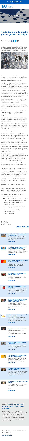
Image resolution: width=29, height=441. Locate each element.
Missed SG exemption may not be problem (17, 287)
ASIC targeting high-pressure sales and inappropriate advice (17, 356)
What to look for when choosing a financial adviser (17, 234)
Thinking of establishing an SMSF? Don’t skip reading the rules (17, 248)
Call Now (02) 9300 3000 (14, 2)
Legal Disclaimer (7, 406)
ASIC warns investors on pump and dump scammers (17, 315)
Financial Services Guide (15, 404)
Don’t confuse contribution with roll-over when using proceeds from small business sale (17, 300)
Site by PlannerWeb (7, 435)
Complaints (6, 408)
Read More (11, 241)
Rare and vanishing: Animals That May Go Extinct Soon (17, 274)
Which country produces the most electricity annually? (17, 369)
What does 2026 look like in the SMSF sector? (18, 382)
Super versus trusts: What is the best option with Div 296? (18, 261)
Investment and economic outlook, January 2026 (17, 343)
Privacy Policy (19, 406)
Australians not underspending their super (17, 328)
